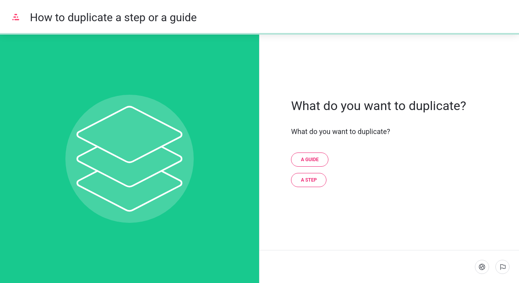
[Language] (482, 267)
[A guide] (309, 160)
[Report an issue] (502, 267)
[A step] (308, 180)
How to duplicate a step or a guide (113, 17)
